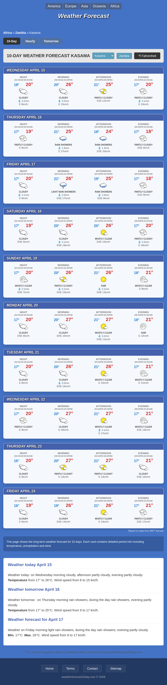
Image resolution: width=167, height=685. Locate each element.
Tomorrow (51, 41)
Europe (71, 6)
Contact (92, 668)
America (54, 6)
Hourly (30, 41)
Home (49, 668)
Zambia (20, 32)
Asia (84, 6)
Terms (70, 668)
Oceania (99, 6)
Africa (114, 6)
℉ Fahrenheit (147, 56)
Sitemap (115, 668)
